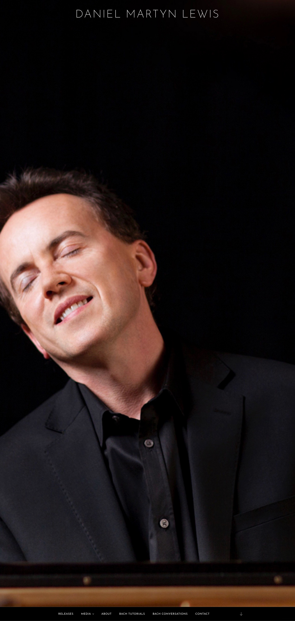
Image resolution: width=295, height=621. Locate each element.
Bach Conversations (170, 614)
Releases (65, 614)
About (106, 614)
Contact (202, 614)
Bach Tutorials (132, 614)
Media (88, 614)
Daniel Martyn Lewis (147, 14)
